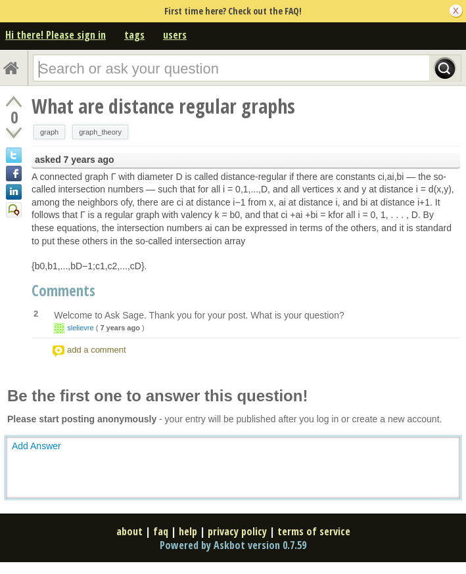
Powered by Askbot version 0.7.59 (233, 545)
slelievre (80, 328)
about (129, 531)
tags (134, 35)
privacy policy (237, 531)
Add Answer (36, 446)
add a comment (96, 350)
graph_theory (100, 132)
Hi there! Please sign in (55, 35)
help (188, 531)
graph (49, 132)
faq (160, 531)
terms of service (313, 531)
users (175, 35)
